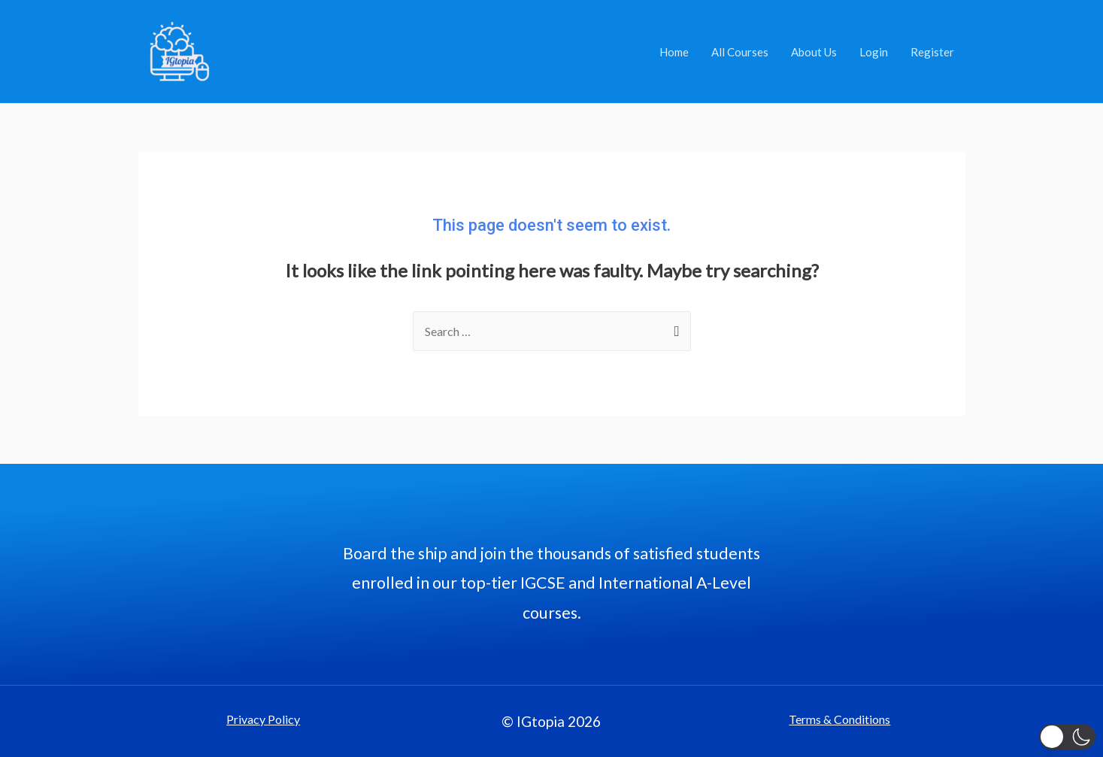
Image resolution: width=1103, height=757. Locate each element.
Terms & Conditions (839, 719)
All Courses (739, 52)
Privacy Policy (263, 719)
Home (674, 52)
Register (932, 52)
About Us (814, 52)
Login (873, 52)
